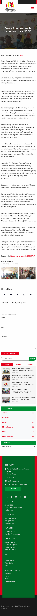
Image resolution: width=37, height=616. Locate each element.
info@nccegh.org (13, 481)
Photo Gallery (9, 560)
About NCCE (9, 505)
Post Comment (10, 353)
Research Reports (11, 545)
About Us (9, 501)
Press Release (10, 581)
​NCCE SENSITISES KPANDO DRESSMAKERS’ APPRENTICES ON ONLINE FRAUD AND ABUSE (21, 391)
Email (2, 327)
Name (3, 318)
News (21, 55)
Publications (11, 538)
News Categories (12, 570)
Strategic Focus (10, 531)
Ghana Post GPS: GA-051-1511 (18, 484)
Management (9, 521)
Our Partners (9, 510)
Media (7, 554)
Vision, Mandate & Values (13, 507)
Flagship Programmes (12, 534)
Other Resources (10, 550)
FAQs (6, 565)
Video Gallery (9, 563)
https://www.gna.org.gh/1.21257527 (22, 262)
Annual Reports (10, 542)
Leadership (10, 514)
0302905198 (11, 477)
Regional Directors (11, 523)
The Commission (10, 518)
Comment (4, 336)
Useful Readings (10, 547)
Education (8, 574)
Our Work (9, 528)
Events (7, 558)
